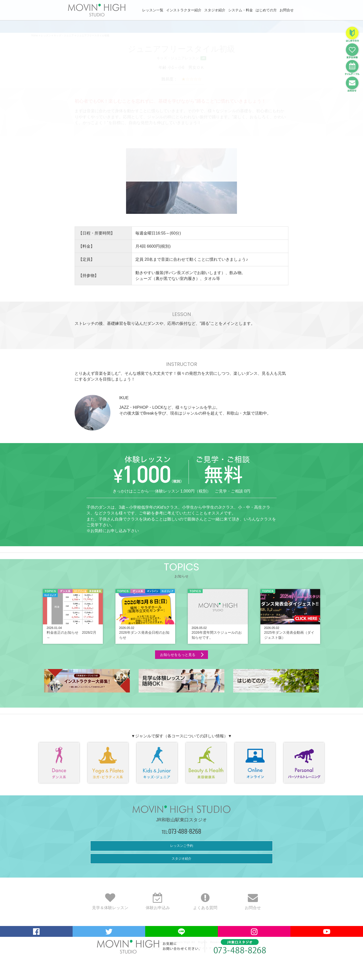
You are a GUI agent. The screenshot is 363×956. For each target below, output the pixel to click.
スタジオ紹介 (214, 10)
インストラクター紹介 (183, 10)
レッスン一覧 (152, 10)
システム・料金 (240, 10)
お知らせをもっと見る (177, 655)
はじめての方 (266, 10)
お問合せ (287, 10)
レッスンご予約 (181, 846)
